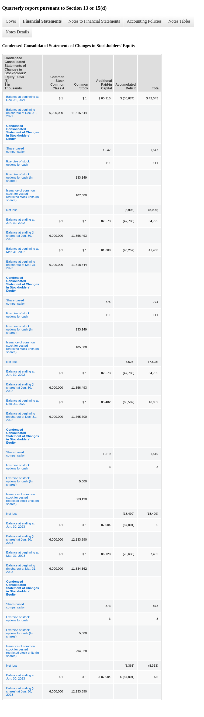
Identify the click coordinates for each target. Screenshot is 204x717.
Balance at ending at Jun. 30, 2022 (20, 221)
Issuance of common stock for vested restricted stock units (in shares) (22, 195)
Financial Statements (42, 21)
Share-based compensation (16, 150)
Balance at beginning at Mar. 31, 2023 (22, 554)
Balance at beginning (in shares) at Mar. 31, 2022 (21, 265)
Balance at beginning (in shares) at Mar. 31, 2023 (21, 568)
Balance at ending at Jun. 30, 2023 (20, 525)
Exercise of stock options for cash (18, 163)
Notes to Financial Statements (94, 21)
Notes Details (17, 32)
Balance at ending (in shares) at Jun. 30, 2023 (20, 539)
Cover (11, 21)
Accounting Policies (144, 21)
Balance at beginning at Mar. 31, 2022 (22, 250)
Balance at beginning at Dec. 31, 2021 (22, 98)
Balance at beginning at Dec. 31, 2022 (22, 402)
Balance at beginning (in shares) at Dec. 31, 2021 (21, 113)
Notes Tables (179, 21)
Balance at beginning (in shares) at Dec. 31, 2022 (21, 417)
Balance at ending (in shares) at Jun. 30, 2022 (20, 236)
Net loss (12, 209)
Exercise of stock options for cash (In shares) (19, 177)
